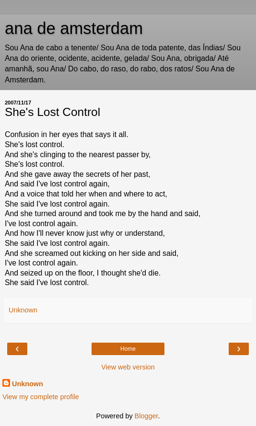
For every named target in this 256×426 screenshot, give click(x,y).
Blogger (146, 416)
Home (128, 348)
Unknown (27, 384)
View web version (128, 367)
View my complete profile (40, 397)
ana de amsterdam (74, 28)
